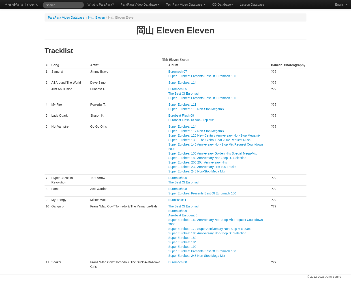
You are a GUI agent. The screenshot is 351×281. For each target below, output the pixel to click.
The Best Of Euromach (184, 93)
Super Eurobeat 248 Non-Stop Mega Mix (196, 171)
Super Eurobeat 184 (182, 242)
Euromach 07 (177, 71)
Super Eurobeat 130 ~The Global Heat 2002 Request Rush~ (210, 140)
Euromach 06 (177, 211)
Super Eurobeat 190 (182, 246)
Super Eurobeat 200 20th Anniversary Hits (197, 162)
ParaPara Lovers (21, 4)
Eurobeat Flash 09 (181, 115)
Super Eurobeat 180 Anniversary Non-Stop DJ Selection (207, 158)
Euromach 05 (177, 89)
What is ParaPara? (101, 4)
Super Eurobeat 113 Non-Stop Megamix (196, 109)
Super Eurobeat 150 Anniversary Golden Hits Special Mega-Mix (212, 153)
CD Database (222, 4)
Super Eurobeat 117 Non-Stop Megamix (196, 131)
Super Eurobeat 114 (182, 82)
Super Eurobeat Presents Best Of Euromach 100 (202, 76)
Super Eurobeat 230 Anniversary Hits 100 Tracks (202, 167)
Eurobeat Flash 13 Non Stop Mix (191, 120)
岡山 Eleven (96, 17)
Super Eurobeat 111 (182, 104)
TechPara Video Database (185, 4)
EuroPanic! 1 (177, 200)
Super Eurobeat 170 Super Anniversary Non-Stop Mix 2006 (209, 229)
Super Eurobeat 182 (182, 238)
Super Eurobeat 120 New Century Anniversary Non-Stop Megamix (214, 135)
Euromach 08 (177, 189)
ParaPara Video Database (140, 4)
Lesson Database (252, 4)
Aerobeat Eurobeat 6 (182, 215)
